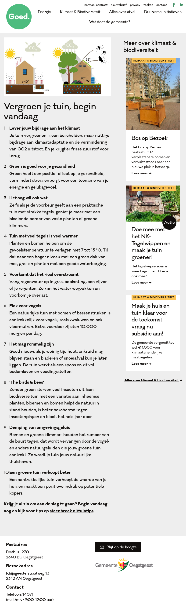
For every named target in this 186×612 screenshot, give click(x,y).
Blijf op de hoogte (122, 547)
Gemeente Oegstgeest (124, 564)
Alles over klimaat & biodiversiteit (151, 380)
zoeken (148, 5)
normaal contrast (95, 5)
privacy (135, 5)
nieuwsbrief (119, 5)
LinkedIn (181, 5)
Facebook (174, 5)
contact (161, 5)
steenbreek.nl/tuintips (71, 512)
